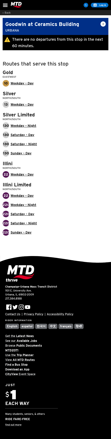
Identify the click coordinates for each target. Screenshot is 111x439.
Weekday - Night (23, 126)
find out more (13, 424)
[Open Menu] (5, 5)
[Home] (16, 5)
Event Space (20, 374)
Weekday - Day (22, 83)
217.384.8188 (13, 298)
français (66, 326)
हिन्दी (79, 326)
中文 (53, 326)
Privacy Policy (33, 314)
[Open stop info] (103, 24)
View (20, 359)
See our (21, 340)
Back (8, 12)
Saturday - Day (22, 135)
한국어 (41, 326)
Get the (19, 336)
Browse (23, 345)
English (12, 326)
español (27, 326)
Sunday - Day (21, 153)
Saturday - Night (24, 144)
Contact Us (12, 314)
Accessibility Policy (60, 314)
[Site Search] (86, 5)
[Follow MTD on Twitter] (15, 307)
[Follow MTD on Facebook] (8, 307)
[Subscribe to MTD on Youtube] (27, 307)
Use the (19, 355)
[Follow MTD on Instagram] (21, 307)
